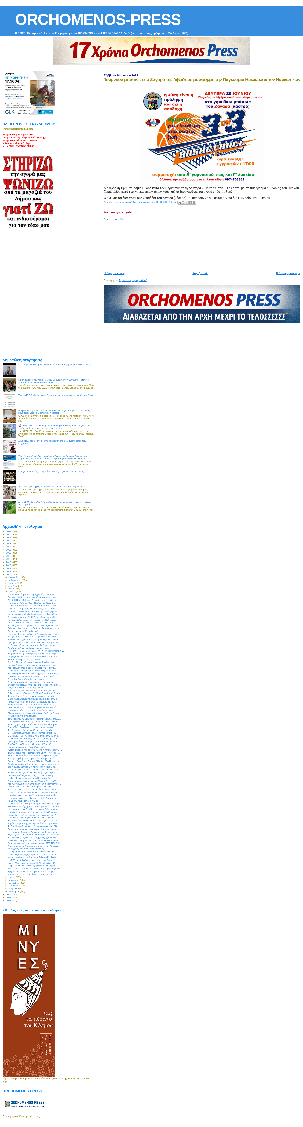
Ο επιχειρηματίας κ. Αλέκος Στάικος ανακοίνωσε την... (32, 851)
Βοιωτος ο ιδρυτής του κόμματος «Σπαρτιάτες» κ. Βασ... (33, 690)
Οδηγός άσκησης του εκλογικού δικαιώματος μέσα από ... (34, 656)
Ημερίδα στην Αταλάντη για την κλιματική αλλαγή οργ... (32, 871)
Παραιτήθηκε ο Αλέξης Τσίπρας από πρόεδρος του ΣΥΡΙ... (34, 815)
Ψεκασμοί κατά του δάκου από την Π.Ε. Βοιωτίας (30, 786)
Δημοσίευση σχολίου (114, 219)
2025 (9, 897)
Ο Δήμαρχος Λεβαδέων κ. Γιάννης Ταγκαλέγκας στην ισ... (33, 699)
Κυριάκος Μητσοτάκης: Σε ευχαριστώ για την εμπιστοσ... (33, 823)
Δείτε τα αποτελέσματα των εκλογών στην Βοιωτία (30, 682)
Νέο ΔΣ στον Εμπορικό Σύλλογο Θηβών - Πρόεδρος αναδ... (35, 868)
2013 (9, 543)
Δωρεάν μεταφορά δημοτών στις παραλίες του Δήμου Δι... (34, 846)
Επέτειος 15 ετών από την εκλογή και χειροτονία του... (32, 597)
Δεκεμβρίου (14, 891)
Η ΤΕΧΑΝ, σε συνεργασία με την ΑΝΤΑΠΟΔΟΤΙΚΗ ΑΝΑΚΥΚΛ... (36, 651)
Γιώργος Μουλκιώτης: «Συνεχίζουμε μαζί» (26, 747)
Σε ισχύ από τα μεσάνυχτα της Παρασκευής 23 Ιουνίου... (33, 637)
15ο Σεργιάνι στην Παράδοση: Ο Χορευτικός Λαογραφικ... (34, 625)
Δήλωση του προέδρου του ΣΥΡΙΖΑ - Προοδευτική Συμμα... (34, 693)
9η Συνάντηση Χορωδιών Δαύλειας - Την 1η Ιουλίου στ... (33, 832)
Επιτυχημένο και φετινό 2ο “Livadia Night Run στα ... (31, 622)
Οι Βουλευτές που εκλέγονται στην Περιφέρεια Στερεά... (33, 707)
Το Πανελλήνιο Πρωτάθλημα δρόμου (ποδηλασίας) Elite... (34, 826)
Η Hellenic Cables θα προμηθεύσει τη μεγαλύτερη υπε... (33, 611)
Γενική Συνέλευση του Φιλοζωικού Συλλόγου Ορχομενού (33, 840)
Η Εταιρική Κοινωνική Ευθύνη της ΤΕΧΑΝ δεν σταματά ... (33, 798)
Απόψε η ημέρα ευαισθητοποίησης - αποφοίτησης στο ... (33, 764)
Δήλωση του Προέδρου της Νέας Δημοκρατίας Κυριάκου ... (34, 685)
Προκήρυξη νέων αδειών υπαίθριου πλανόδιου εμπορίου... (34, 642)
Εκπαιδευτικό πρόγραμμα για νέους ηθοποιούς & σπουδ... (34, 806)
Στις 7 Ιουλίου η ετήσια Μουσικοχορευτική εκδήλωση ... (32, 767)
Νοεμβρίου (14, 888)
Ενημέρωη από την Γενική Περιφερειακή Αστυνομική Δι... (33, 866)
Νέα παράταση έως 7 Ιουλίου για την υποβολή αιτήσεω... (33, 809)
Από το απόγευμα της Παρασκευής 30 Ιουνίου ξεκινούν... (33, 829)
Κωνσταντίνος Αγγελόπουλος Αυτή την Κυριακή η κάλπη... (34, 639)
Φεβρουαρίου (15, 580)
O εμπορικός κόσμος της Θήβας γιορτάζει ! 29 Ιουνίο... (32, 594)
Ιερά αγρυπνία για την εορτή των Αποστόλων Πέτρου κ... (33, 741)
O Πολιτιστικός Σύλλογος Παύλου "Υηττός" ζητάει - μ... (32, 733)
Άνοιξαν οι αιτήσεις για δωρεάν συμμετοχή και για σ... (32, 648)
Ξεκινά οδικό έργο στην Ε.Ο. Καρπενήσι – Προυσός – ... (33, 817)
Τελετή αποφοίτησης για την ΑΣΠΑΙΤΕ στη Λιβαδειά (31, 758)
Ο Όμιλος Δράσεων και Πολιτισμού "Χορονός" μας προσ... (34, 769)
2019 (9, 562)
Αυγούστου (14, 880)
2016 (9, 553)
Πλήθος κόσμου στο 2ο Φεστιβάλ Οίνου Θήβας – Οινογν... (34, 713)
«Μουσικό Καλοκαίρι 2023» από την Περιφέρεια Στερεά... (33, 755)
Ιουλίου (12, 877)
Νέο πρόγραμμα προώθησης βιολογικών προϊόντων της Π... (35, 784)
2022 (9, 571)
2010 (9, 534)
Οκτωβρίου (14, 885)
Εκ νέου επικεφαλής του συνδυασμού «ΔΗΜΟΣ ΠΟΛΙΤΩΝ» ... (36, 843)
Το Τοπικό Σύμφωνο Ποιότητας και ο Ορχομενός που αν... (34, 820)
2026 (9, 900)
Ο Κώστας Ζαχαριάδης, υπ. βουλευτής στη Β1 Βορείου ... (34, 608)
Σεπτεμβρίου (15, 883)
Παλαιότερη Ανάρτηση (288, 273)
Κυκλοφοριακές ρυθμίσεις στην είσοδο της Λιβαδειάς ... (32, 676)
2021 (9, 568)
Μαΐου (12, 588)
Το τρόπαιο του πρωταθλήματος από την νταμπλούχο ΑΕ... (34, 654)
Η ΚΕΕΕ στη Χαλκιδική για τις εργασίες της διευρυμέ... (32, 860)
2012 (9, 540)
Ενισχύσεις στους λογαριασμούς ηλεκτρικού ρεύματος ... (33, 854)
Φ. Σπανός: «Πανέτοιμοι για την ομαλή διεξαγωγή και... (32, 645)
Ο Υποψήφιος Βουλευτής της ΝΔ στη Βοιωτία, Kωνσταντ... (34, 721)
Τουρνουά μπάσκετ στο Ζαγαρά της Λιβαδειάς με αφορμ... (34, 673)
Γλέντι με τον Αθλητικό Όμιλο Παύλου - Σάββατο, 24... (32, 603)
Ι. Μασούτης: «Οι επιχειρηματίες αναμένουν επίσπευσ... (33, 710)
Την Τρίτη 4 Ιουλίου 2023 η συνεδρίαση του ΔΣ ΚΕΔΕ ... (33, 789)
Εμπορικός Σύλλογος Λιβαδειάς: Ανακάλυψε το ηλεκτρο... (33, 634)
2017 (9, 556)
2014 (9, 546)
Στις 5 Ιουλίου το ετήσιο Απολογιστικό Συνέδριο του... (31, 662)
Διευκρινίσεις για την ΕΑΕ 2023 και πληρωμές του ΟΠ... (33, 617)
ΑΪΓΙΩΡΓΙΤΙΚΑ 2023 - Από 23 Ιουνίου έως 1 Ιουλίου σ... (32, 600)
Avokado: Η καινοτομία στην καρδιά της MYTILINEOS (32, 605)
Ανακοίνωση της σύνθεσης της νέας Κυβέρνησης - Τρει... (33, 738)
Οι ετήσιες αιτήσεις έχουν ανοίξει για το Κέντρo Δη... (31, 775)
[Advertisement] (197, 245)
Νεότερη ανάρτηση (114, 273)
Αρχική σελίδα (200, 273)
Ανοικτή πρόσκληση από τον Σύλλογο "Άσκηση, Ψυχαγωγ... (35, 750)
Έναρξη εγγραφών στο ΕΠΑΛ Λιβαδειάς (26, 849)
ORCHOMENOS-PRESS (98, 19)
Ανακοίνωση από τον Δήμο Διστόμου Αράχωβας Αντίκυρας (34, 803)
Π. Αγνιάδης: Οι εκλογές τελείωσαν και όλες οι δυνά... (32, 727)
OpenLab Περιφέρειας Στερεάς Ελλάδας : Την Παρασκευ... (34, 761)
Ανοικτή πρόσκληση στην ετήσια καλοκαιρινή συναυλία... (33, 671)
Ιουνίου (12, 591)
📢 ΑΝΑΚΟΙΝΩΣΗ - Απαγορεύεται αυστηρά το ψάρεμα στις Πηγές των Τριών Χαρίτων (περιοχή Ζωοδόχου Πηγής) (53, 426)
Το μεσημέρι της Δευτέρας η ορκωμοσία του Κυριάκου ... (33, 696)
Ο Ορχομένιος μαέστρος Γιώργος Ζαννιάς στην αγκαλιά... (33, 736)
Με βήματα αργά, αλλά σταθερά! (22, 716)
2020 (9, 565)
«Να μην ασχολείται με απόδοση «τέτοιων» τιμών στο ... (33, 874)
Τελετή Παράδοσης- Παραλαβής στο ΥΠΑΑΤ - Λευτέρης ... (34, 753)
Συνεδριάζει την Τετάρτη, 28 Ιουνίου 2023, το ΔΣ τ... (31, 744)
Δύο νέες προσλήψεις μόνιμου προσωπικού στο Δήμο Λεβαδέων (50, 486)
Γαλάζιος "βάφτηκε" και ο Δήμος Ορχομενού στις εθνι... (32, 702)
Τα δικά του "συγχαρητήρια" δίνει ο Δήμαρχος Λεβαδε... (32, 772)
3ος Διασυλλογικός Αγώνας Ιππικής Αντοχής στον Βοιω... (33, 837)
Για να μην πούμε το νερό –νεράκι (23, 801)
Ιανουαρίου (14, 577)
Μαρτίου (13, 583)
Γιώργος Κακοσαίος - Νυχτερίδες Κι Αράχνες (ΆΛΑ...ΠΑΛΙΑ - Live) (51, 471)
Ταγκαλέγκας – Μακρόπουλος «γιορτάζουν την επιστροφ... (34, 834)
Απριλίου (13, 586)
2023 (9, 574)
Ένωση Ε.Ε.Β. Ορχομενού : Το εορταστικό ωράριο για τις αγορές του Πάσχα (56, 395)
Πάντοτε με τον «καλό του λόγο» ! (23, 631)
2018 (9, 559)
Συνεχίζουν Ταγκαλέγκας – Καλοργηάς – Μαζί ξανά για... (33, 812)
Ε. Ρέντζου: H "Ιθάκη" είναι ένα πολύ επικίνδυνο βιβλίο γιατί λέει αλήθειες (54, 364)
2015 (9, 549)
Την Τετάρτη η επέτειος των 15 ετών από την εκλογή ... (32, 730)
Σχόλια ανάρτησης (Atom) (133, 280)
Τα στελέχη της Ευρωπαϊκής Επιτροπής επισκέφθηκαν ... (33, 724)
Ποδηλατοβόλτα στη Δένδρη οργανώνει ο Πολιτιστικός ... (33, 620)
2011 (9, 537)
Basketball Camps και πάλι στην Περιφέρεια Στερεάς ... (32, 778)
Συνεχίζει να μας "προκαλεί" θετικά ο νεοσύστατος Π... (32, 795)
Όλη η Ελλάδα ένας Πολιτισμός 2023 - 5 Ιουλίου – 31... (32, 863)
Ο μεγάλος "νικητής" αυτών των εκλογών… (27, 679)
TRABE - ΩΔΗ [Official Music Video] (24, 659)
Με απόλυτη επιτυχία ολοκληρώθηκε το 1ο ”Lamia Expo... (34, 614)
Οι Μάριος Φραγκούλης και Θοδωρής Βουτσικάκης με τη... (34, 628)
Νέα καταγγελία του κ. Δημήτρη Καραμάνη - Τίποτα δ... (32, 668)
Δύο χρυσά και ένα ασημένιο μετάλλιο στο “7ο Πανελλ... (33, 781)
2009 (9, 531)
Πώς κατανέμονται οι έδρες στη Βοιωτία (25, 688)
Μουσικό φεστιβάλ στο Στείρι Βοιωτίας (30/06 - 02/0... (32, 705)
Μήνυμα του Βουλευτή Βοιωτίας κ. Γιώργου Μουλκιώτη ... (34, 857)
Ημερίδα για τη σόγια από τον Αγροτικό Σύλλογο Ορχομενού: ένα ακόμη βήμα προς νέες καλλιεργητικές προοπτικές (54, 411)
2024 (9, 894)
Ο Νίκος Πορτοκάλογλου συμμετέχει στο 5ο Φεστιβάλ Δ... (33, 792)
